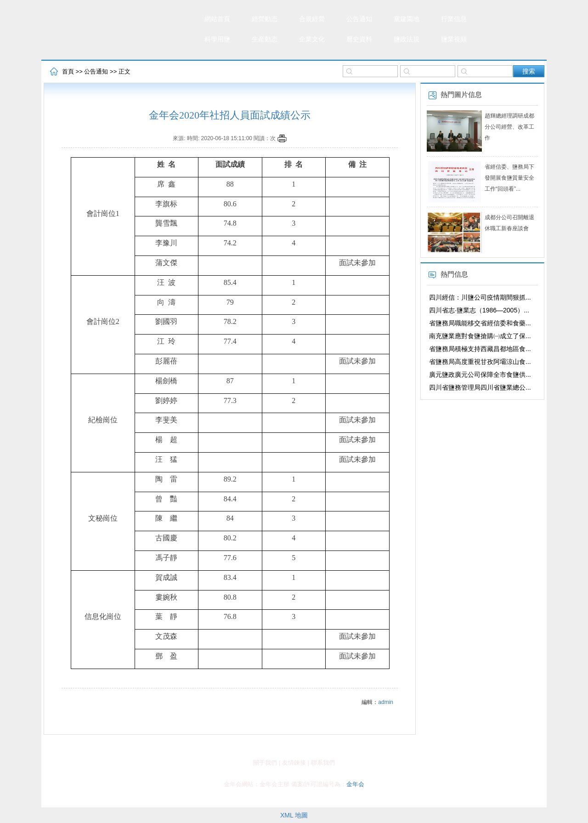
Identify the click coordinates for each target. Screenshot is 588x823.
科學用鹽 (217, 39)
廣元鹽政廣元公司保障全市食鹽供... (480, 374)
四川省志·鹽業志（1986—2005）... (479, 310)
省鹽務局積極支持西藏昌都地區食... (480, 348)
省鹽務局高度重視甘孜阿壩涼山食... (480, 361)
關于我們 (265, 762)
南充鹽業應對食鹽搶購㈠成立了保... (480, 336)
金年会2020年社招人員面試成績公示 (230, 115)
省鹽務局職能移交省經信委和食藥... (480, 323)
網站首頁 (217, 19)
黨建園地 (406, 19)
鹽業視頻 (454, 39)
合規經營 (312, 19)
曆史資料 (359, 39)
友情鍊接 (294, 762)
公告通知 (359, 19)
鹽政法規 (406, 39)
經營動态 (264, 19)
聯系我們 (323, 762)
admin (385, 702)
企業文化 (312, 39)
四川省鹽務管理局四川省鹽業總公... (480, 387)
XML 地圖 (294, 815)
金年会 (355, 784)
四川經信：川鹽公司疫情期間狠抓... (480, 297)
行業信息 (454, 19)
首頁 (68, 71)
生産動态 (264, 39)
